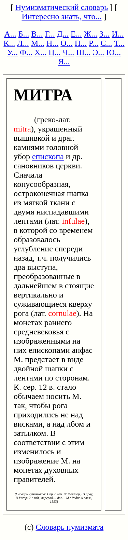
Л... (23, 43)
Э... (98, 52)
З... (104, 33)
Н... (52, 43)
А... (10, 33)
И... (118, 33)
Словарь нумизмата (69, 527)
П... (81, 43)
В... (37, 33)
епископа (48, 156)
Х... (40, 52)
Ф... (26, 52)
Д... (63, 33)
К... (9, 43)
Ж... (91, 33)
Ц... (54, 52)
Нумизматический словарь (61, 7)
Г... (50, 33)
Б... (23, 33)
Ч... (68, 52)
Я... (64, 61)
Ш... (83, 52)
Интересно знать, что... (61, 16)
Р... (93, 43)
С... (106, 43)
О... (66, 43)
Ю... (113, 52)
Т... (119, 43)
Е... (76, 33)
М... (37, 43)
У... (12, 52)
